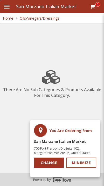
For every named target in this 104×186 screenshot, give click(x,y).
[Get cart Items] (95, 6)
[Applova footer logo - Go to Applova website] (62, 179)
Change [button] (49, 162)
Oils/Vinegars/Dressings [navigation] (39, 18)
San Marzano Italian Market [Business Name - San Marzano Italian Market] (46, 6)
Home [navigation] (8, 18)
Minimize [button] (81, 162)
